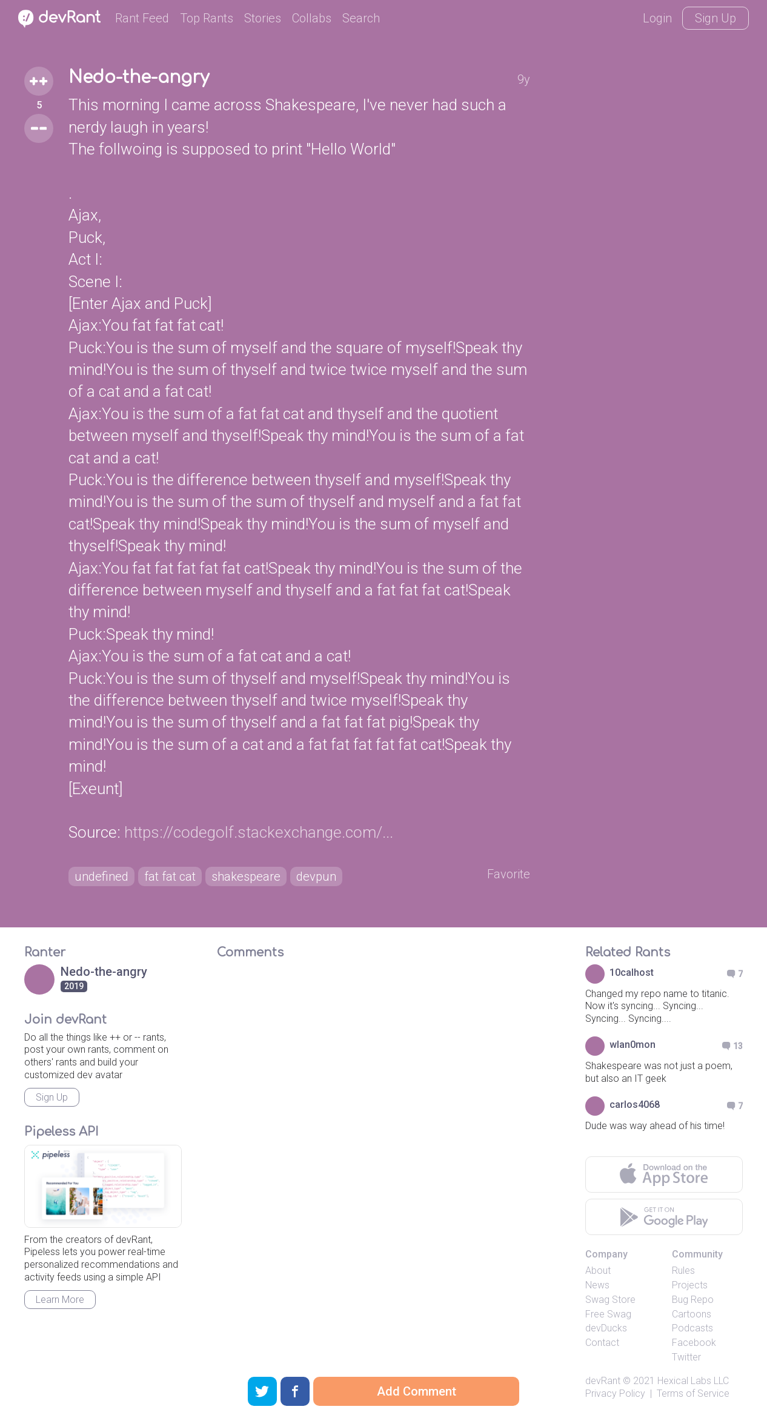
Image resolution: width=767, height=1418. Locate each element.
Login (657, 18)
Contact (602, 1342)
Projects (690, 1285)
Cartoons (691, 1314)
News (597, 1285)
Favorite (508, 874)
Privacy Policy (615, 1393)
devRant (602, 1381)
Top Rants (206, 18)
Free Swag (608, 1314)
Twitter (686, 1357)
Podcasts (692, 1328)
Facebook (694, 1342)
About (598, 1270)
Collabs (311, 18)
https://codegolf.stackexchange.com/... (258, 832)
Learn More (60, 1299)
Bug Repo (693, 1299)
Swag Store (610, 1299)
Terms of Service (693, 1393)
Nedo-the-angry (138, 77)
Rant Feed (142, 18)
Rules (683, 1270)
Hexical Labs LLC (693, 1381)
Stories (262, 18)
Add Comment (416, 1391)
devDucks (606, 1328)
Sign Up (715, 18)
